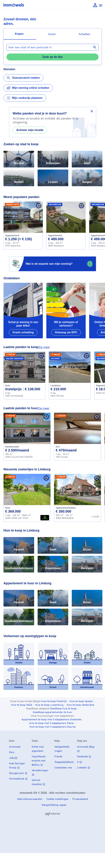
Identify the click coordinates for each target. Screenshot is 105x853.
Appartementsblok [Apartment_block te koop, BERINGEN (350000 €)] (66, 507)
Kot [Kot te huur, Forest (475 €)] (58, 446)
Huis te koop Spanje (81, 701)
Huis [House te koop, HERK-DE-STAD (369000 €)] (7, 507)
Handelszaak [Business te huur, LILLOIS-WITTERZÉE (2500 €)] (12, 446)
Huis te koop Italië (21, 704)
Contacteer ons (63, 767)
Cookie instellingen (57, 799)
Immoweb (15, 746)
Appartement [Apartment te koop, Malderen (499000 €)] (98, 235)
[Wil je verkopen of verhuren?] (66, 310)
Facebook (82, 756)
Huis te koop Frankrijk (54, 701)
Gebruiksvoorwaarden (29, 799)
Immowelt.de (17, 778)
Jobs (12, 757)
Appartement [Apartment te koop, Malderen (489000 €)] (55, 235)
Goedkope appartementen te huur (52, 712)
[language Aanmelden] (95, 5)
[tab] (20, 34)
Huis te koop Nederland (80, 704)
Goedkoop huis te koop (63, 708)
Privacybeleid (80, 799)
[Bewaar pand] (38, 205)
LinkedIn (82, 767)
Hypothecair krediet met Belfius (39, 760)
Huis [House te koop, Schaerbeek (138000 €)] (7, 385)
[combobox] (52, 47)
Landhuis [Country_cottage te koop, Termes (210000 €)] (55, 385)
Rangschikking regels (53, 804)
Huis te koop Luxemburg (49, 704)
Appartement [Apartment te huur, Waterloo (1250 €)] (12, 235)
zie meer (44, 347)
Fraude (58, 756)
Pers (11, 752)
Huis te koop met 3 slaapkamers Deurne (52, 726)
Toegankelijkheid (63, 762)
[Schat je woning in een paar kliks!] (23, 310)
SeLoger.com (17, 773)
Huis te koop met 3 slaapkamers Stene (51, 723)
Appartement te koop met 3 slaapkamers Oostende (51, 719)
